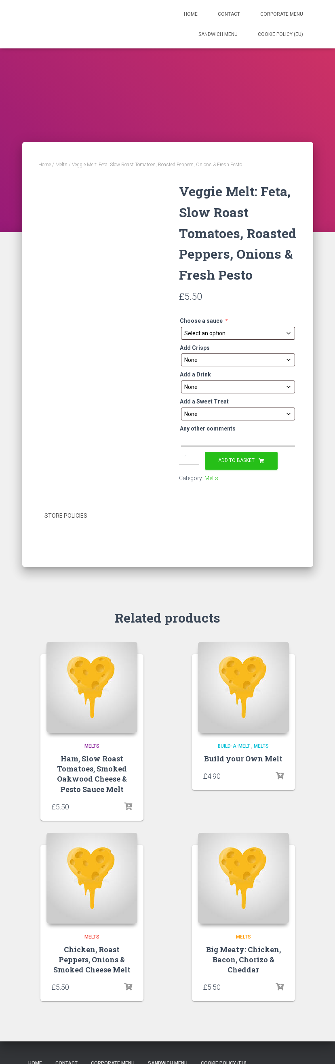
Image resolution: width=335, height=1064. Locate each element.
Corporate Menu (281, 14)
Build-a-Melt (234, 745)
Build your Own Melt (243, 758)
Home (191, 14)
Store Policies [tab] (65, 515)
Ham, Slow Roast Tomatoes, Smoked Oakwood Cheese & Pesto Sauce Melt (92, 773)
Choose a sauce (203, 321)
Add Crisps (195, 348)
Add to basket (236, 460)
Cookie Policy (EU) (280, 34)
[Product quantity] (189, 458)
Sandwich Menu (218, 34)
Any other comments (208, 428)
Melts (61, 164)
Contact (229, 14)
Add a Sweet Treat (204, 401)
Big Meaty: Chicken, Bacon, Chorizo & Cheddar (243, 958)
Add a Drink (195, 374)
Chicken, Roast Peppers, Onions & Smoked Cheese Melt (92, 958)
